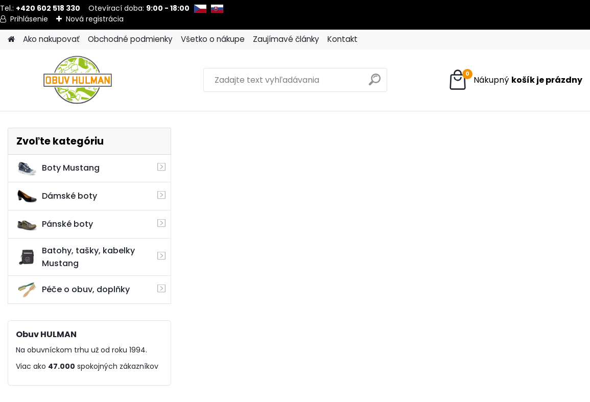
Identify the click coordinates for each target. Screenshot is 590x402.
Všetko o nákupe (213, 39)
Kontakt (342, 39)
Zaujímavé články (286, 39)
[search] (375, 83)
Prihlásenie (29, 19)
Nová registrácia (95, 19)
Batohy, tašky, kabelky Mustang (75, 257)
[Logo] (78, 80)
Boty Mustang (58, 168)
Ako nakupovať (51, 39)
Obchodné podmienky (130, 39)
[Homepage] (11, 40)
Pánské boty (54, 224)
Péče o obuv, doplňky (73, 289)
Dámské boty (56, 196)
